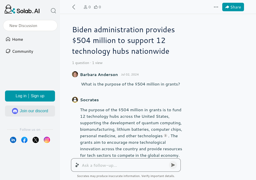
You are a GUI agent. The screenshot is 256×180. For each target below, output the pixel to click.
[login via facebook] (24, 140)
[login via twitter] (35, 140)
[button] (54, 11)
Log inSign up (30, 96)
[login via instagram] (47, 140)
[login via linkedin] (13, 140)
